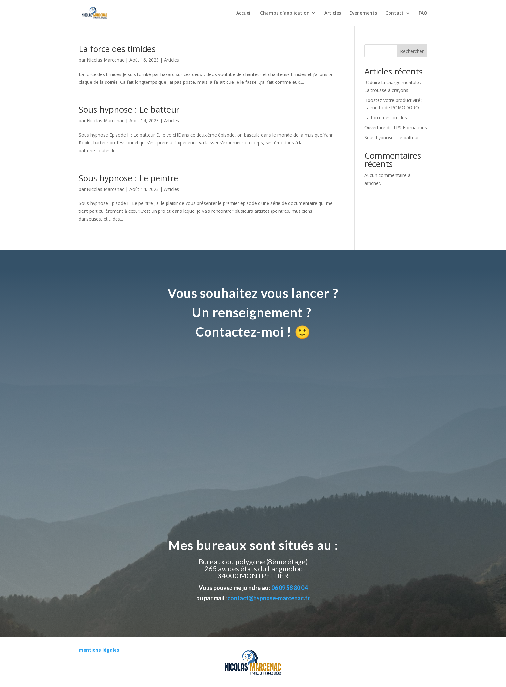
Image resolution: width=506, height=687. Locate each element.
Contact (394, 13)
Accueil (244, 13)
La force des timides (117, 48)
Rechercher (412, 51)
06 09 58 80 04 (289, 587)
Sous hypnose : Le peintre (128, 178)
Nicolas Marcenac (105, 60)
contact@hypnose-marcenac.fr (269, 598)
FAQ (423, 13)
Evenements (363, 13)
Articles (332, 13)
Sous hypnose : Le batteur (129, 109)
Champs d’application (284, 13)
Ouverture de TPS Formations (395, 127)
